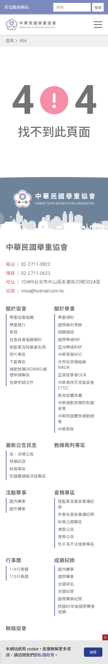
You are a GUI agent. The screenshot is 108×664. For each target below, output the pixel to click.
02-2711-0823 (35, 264)
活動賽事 (16, 493)
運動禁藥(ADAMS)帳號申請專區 (28, 372)
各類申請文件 (22, 382)
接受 (93, 652)
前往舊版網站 (16, 7)
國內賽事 (18, 501)
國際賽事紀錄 (70, 599)
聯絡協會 (16, 628)
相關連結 (66, 332)
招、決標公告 (22, 454)
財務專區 (18, 469)
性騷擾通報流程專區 (28, 476)
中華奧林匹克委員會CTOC (76, 385)
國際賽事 (66, 576)
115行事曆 (19, 576)
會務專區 (64, 493)
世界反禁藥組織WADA (72, 365)
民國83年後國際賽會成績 (76, 609)
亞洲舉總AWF (70, 347)
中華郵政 (66, 429)
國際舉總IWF (69, 339)
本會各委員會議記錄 (76, 514)
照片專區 (18, 354)
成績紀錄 (64, 560)
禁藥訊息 (18, 461)
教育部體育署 (70, 395)
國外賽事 (18, 509)
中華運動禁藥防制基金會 (76, 405)
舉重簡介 (18, 325)
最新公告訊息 (21, 445)
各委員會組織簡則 (26, 339)
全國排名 (66, 584)
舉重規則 (66, 317)
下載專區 (18, 362)
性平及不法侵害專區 (76, 544)
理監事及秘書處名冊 (28, 347)
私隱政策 (46, 655)
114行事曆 (19, 569)
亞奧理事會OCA (72, 375)
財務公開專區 (70, 522)
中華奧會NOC (70, 354)
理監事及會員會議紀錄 (76, 504)
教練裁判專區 (69, 445)
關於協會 (16, 309)
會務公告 (66, 536)
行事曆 (13, 560)
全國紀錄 (66, 591)
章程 (14, 332)
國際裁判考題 (70, 325)
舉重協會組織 (22, 317)
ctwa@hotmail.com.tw (42, 291)
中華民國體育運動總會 (76, 419)
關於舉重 (64, 309)
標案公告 (66, 529)
